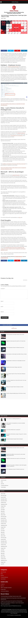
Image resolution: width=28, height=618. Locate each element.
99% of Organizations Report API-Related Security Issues (11, 605)
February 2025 (3, 495)
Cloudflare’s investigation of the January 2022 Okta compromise (13, 163)
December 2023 (4, 520)
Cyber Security (3, 480)
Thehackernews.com (18, 256)
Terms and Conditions (5, 591)
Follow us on (7, 325)
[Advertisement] (14, 41)
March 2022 (3, 556)
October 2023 (3, 523)
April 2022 (3, 555)
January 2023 (3, 539)
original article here (4, 257)
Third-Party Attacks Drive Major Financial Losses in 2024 (11, 596)
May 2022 (2, 553)
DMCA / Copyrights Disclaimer (6, 587)
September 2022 (4, 546)
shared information (16, 175)
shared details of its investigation (17, 135)
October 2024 (3, 502)
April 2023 (3, 534)
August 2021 (3, 562)
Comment (3, 288)
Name (2, 301)
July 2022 (2, 549)
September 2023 (4, 525)
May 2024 (2, 511)
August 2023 (3, 527)
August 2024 (3, 506)
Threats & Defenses (4, 485)
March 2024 (3, 514)
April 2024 (3, 513)
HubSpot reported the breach (13, 66)
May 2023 (2, 532)
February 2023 (3, 537)
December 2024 (4, 499)
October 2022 (3, 544)
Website (2, 311)
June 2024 (3, 509)
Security (2, 483)
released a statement (21, 133)
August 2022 (3, 548)
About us (2, 585)
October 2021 (3, 558)
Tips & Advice (3, 487)
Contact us (3, 584)
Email (2, 306)
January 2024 (3, 518)
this (20, 217)
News (2, 32)
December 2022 (4, 541)
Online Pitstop (15, 2)
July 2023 (2, 528)
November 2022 (4, 542)
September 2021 (4, 560)
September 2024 (4, 504)
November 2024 (4, 500)
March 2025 (3, 493)
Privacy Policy (3, 589)
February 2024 (3, 516)
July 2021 (2, 563)
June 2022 (3, 551)
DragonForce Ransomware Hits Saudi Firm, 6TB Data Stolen (11, 601)
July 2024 (2, 507)
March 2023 (3, 535)
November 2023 (4, 521)
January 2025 (3, 497)
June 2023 (3, 530)
